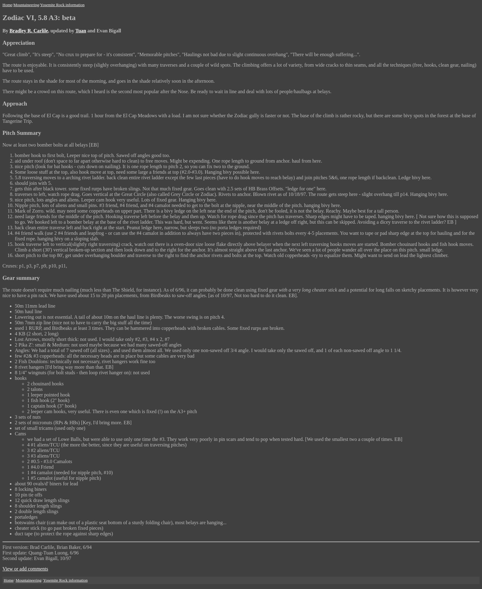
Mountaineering (26, 4)
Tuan (80, 30)
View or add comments (25, 568)
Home (7, 4)
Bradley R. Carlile (29, 30)
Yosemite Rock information (62, 4)
